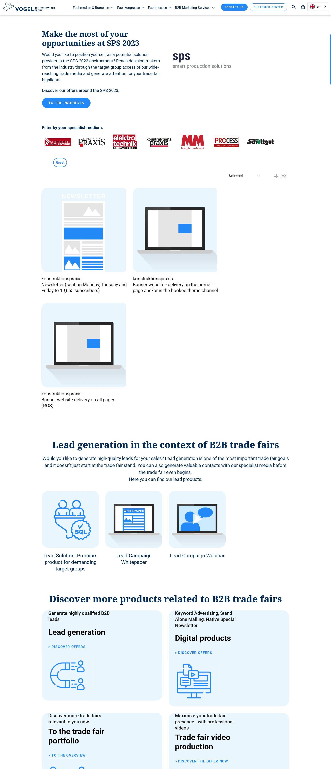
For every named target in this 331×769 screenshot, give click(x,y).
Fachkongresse (130, 8)
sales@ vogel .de (91, 672)
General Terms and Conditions (73, 758)
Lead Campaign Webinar (197, 426)
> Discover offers (66, 524)
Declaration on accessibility (114, 758)
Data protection (147, 758)
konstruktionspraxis (62, 252)
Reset (60, 164)
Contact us (234, 7)
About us (228, 758)
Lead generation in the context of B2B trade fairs (165, 315)
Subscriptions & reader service (258, 758)
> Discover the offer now (201, 589)
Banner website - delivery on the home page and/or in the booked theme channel (133, 264)
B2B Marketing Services (195, 8)
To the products (66, 104)
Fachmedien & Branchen (93, 8)
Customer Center (269, 7)
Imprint (194, 758)
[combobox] (318, 7)
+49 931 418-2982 (93, 653)
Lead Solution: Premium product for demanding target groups (70, 432)
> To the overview (66, 586)
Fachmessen (160, 8)
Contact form (87, 634)
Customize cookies (173, 758)
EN (315, 6)
